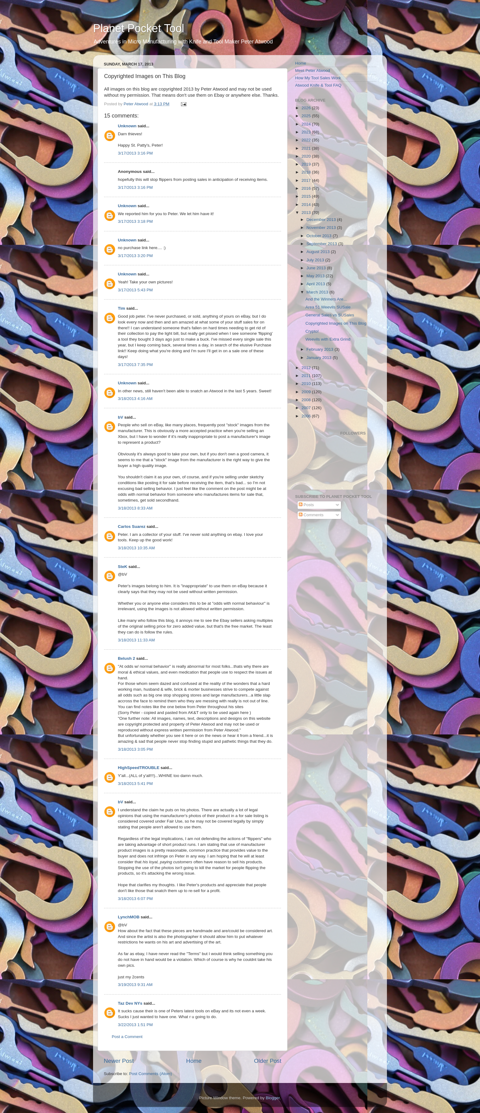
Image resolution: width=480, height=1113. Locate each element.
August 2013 (318, 251)
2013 (307, 212)
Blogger (273, 1098)
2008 (307, 400)
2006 (307, 416)
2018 (307, 172)
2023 (307, 132)
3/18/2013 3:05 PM (135, 749)
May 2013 (316, 276)
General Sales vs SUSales (330, 315)
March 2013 (317, 292)
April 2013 (316, 284)
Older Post (267, 1061)
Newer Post (119, 1061)
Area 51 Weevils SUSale (328, 307)
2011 (307, 375)
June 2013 (316, 268)
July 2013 (315, 260)
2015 (307, 196)
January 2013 (319, 357)
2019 (307, 164)
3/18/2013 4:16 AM (135, 398)
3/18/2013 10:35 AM (136, 548)
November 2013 (321, 227)
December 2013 (321, 219)
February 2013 (320, 349)
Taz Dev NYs (130, 1003)
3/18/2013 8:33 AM (135, 508)
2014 (307, 204)
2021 (307, 148)
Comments (311, 515)
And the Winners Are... (326, 299)
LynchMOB (129, 917)
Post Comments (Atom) (150, 1073)
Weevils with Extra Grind (328, 339)
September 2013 (322, 243)
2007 (307, 407)
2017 (307, 180)
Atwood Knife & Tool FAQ (318, 85)
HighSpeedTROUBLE (138, 767)
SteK (122, 566)
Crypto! (312, 331)
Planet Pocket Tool (138, 28)
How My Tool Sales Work (318, 78)
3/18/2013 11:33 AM (136, 640)
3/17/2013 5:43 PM (135, 290)
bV (120, 417)
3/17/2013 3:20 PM (135, 255)
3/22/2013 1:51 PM (135, 1024)
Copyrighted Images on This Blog (336, 323)
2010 (307, 383)
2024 (307, 124)
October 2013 (319, 235)
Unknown (127, 126)
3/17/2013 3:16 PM (135, 153)
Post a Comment (127, 1036)
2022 (307, 140)
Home (193, 1061)
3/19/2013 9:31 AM (135, 984)
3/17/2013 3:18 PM (135, 221)
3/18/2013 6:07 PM (135, 898)
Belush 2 (126, 658)
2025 (307, 116)
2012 (307, 367)
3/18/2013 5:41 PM (135, 783)
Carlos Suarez (131, 526)
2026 (307, 108)
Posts (306, 504)
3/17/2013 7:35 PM (135, 364)
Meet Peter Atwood (312, 70)
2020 (307, 156)
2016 (307, 188)
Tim (121, 308)
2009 (307, 392)
